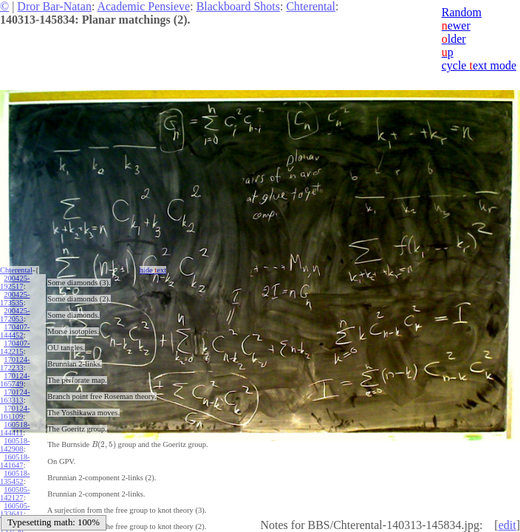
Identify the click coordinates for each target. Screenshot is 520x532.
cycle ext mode (479, 65)
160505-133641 (15, 510)
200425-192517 (15, 282)
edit (507, 525)
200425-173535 (15, 298)
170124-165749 (15, 380)
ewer (456, 25)
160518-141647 (15, 461)
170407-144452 (15, 331)
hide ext (153, 270)
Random (462, 12)
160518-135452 (15, 477)
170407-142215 (15, 347)
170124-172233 (15, 363)
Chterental (310, 6)
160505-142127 (15, 493)
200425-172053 (15, 315)
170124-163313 (15, 396)
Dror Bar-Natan (54, 6)
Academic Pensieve (143, 6)
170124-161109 (15, 412)
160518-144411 (15, 428)
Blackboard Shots (238, 6)
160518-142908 (15, 445)
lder (454, 39)
